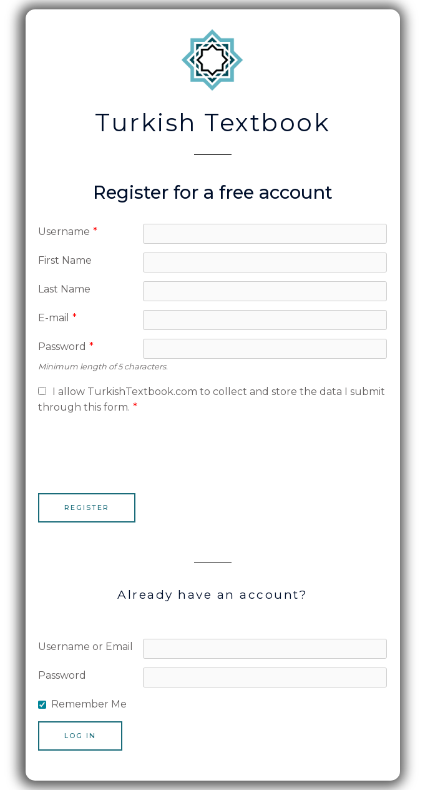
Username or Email (85, 646)
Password (66, 346)
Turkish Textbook (212, 123)
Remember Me (89, 704)
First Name (65, 260)
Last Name (64, 289)
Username (67, 232)
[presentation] (133, 448)
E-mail (57, 318)
